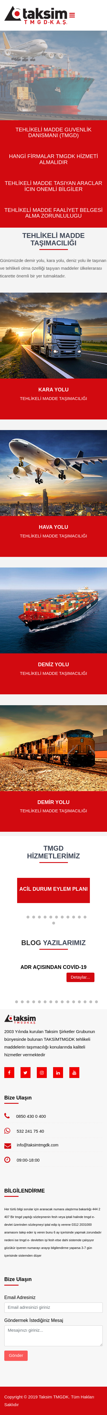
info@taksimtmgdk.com (37, 1145)
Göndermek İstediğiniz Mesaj (33, 1320)
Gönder (16, 1355)
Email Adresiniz (19, 1297)
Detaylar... (80, 977)
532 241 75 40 (30, 1131)
